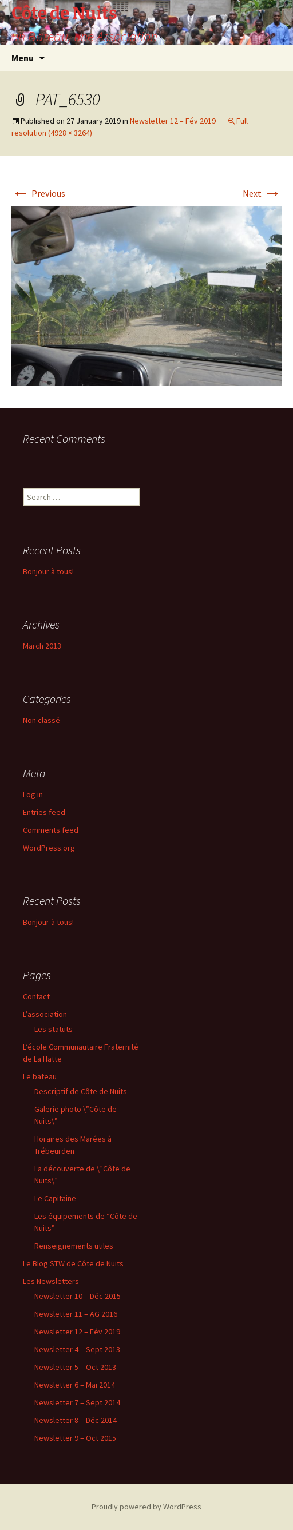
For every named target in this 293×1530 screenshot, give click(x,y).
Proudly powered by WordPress (146, 1506)
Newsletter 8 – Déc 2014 (75, 1420)
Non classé (41, 720)
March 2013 (42, 646)
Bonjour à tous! (48, 571)
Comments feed (50, 830)
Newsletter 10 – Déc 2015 (77, 1296)
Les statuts (53, 1029)
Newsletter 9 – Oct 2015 (75, 1438)
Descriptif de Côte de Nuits (80, 1091)
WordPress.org (49, 848)
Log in (33, 794)
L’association (45, 1014)
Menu (22, 57)
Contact (36, 996)
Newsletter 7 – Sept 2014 (77, 1402)
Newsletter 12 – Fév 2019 (173, 121)
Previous (38, 193)
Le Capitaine (55, 1198)
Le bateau (40, 1076)
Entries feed (44, 812)
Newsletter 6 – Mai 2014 (74, 1385)
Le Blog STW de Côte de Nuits (73, 1263)
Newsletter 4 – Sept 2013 (77, 1349)
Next (262, 193)
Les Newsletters (51, 1281)
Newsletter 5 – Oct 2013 (75, 1367)
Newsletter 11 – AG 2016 (75, 1314)
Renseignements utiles (73, 1246)
